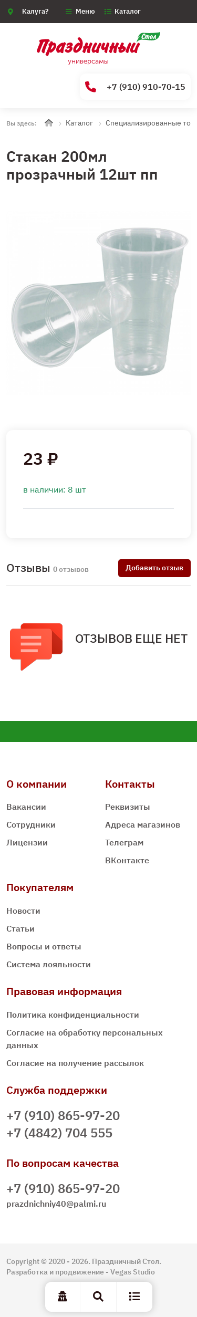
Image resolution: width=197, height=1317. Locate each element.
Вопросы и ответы (43, 946)
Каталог (128, 11)
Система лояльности (48, 964)
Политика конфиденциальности (72, 1014)
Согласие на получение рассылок (75, 1063)
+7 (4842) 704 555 (59, 1132)
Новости (23, 910)
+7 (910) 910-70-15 (135, 86)
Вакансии (26, 806)
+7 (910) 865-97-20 (63, 1115)
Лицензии (27, 842)
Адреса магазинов (142, 824)
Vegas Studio (132, 1272)
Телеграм (124, 842)
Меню (85, 11)
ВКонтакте (127, 860)
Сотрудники (31, 824)
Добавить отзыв (154, 567)
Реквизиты (127, 806)
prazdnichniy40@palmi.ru (56, 1203)
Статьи (20, 928)
